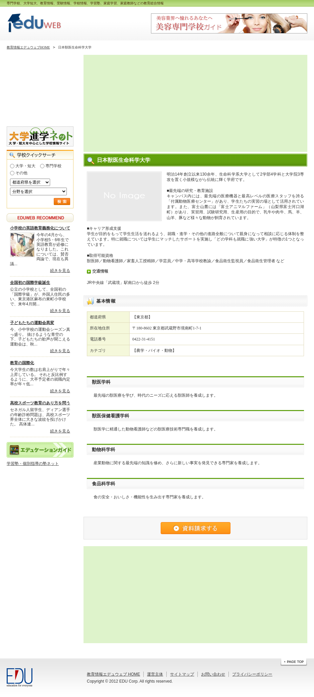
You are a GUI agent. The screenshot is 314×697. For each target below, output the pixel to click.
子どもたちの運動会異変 (32, 322)
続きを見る (60, 270)
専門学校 (53, 166)
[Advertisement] (146, 103)
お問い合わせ (213, 674)
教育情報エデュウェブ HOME (113, 674)
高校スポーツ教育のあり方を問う (40, 403)
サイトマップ (182, 674)
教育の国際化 (22, 363)
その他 (21, 173)
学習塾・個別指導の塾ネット (33, 463)
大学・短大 (25, 166)
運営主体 (155, 674)
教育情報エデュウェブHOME (28, 47)
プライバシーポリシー (252, 674)
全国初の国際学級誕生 (30, 282)
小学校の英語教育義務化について (40, 228)
